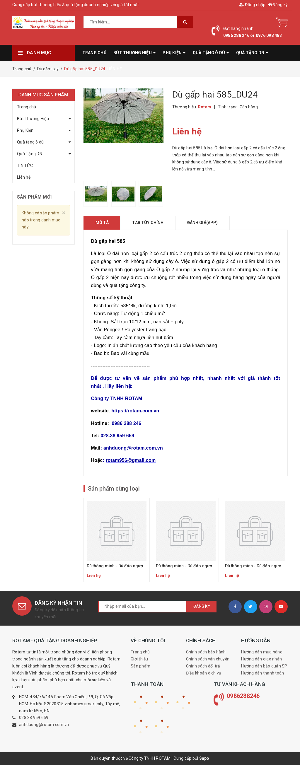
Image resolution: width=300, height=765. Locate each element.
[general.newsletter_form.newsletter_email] (142, 606)
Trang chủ (26, 107)
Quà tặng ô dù (30, 142)
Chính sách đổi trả (203, 666)
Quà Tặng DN (29, 153)
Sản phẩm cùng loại (114, 488)
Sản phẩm (140, 666)
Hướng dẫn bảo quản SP (264, 666)
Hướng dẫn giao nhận (261, 659)
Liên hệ (23, 177)
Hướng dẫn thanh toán (262, 673)
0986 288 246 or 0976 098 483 (252, 35)
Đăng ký (278, 4)
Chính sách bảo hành (206, 652)
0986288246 (243, 695)
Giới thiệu (139, 659)
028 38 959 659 (34, 717)
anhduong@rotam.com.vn (44, 724)
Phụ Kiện (25, 130)
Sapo (204, 758)
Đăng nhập (252, 4)
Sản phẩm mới (34, 197)
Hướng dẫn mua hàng (261, 652)
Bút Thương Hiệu (33, 118)
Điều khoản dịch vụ (203, 673)
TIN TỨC (25, 165)
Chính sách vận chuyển (207, 659)
